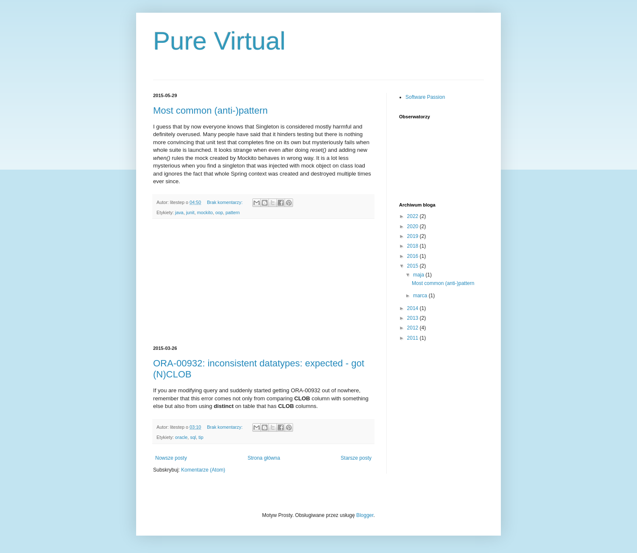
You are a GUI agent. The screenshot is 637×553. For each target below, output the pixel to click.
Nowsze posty (171, 458)
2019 (413, 236)
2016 (413, 256)
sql (193, 437)
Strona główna (264, 458)
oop (219, 212)
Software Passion (425, 97)
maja (419, 275)
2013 (413, 318)
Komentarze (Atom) (203, 470)
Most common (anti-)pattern (210, 110)
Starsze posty (356, 458)
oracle (181, 437)
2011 (413, 338)
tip (200, 437)
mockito (204, 212)
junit (190, 212)
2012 (413, 328)
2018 (413, 246)
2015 (413, 266)
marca (421, 296)
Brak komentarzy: (225, 202)
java (179, 212)
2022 (413, 216)
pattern (233, 212)
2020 (413, 226)
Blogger (365, 515)
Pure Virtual (219, 41)
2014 (413, 308)
